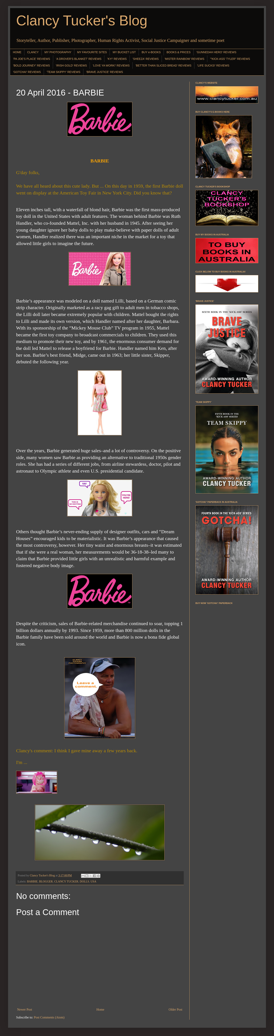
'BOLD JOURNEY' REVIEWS (31, 65)
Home (100, 1009)
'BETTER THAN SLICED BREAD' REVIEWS (163, 65)
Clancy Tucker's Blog (81, 20)
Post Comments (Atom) (49, 1017)
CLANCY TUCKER (66, 881)
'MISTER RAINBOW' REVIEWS (184, 58)
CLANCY (33, 52)
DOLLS (84, 881)
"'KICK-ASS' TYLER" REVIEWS (230, 58)
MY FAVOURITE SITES (92, 52)
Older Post (175, 1009)
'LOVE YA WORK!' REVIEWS (111, 65)
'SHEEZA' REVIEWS (146, 58)
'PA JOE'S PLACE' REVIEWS (31, 58)
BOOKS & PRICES (179, 52)
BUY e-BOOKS (151, 52)
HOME (17, 52)
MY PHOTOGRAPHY (58, 52)
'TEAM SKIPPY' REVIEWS (63, 72)
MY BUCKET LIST (124, 52)
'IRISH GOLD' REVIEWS (71, 65)
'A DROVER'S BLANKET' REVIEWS (79, 58)
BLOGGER (46, 881)
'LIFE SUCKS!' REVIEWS (213, 65)
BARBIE (32, 881)
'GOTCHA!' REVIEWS (27, 72)
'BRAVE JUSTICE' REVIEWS (104, 72)
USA (93, 881)
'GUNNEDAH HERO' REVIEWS (216, 52)
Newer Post (24, 1009)
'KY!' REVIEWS (117, 58)
